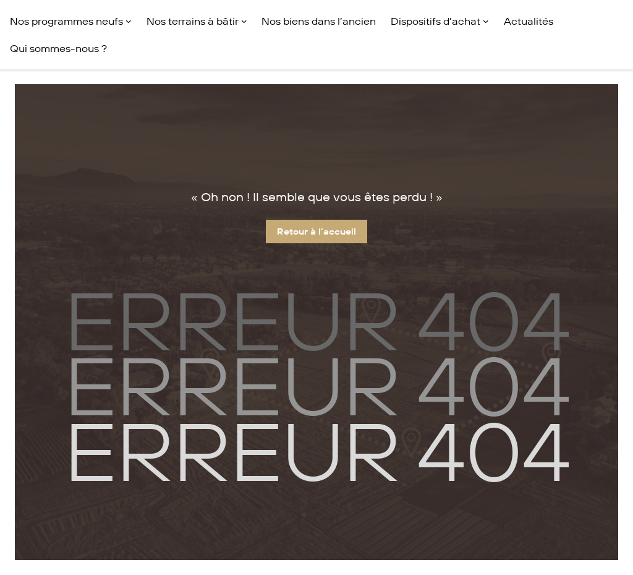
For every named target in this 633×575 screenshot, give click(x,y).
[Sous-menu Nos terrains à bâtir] (244, 21)
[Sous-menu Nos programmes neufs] (128, 21)
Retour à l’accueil (316, 231)
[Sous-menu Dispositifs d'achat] (486, 21)
